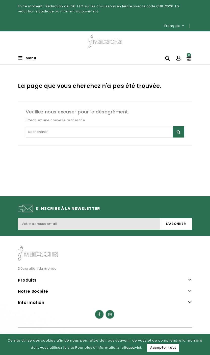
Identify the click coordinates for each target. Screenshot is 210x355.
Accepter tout (163, 347)
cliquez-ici (131, 347)
